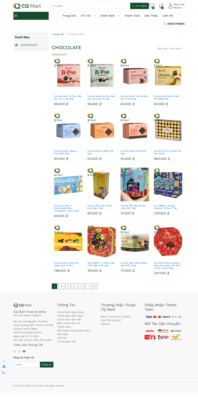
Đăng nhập (179, 4)
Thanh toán (64, 343)
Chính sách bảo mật (69, 336)
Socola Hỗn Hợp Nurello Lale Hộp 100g (133, 223)
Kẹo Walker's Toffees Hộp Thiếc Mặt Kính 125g (100, 281)
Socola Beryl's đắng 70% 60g (100, 169)
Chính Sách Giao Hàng (70, 329)
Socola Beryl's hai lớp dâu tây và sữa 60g (134, 114)
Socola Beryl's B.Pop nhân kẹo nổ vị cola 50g (68, 114)
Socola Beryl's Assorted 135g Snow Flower (66, 281)
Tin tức (86, 15)
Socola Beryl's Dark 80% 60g (133, 169)
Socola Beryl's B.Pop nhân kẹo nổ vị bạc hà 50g (101, 114)
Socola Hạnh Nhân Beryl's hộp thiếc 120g (134, 281)
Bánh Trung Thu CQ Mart (116, 333)
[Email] (26, 382)
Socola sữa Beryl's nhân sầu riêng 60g (166, 114)
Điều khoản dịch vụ (68, 340)
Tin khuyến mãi (66, 358)
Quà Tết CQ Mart (111, 337)
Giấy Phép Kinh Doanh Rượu (73, 347)
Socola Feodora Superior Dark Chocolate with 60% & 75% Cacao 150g (167, 282)
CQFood (105, 340)
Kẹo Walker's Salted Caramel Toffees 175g (165, 223)
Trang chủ (69, 15)
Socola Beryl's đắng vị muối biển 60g (65, 169)
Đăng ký (178, 7)
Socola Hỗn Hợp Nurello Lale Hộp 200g (100, 223)
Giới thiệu (62, 351)
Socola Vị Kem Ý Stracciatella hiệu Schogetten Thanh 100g (66, 225)
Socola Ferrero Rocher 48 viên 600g (167, 169)
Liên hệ (168, 15)
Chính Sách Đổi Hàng (69, 332)
